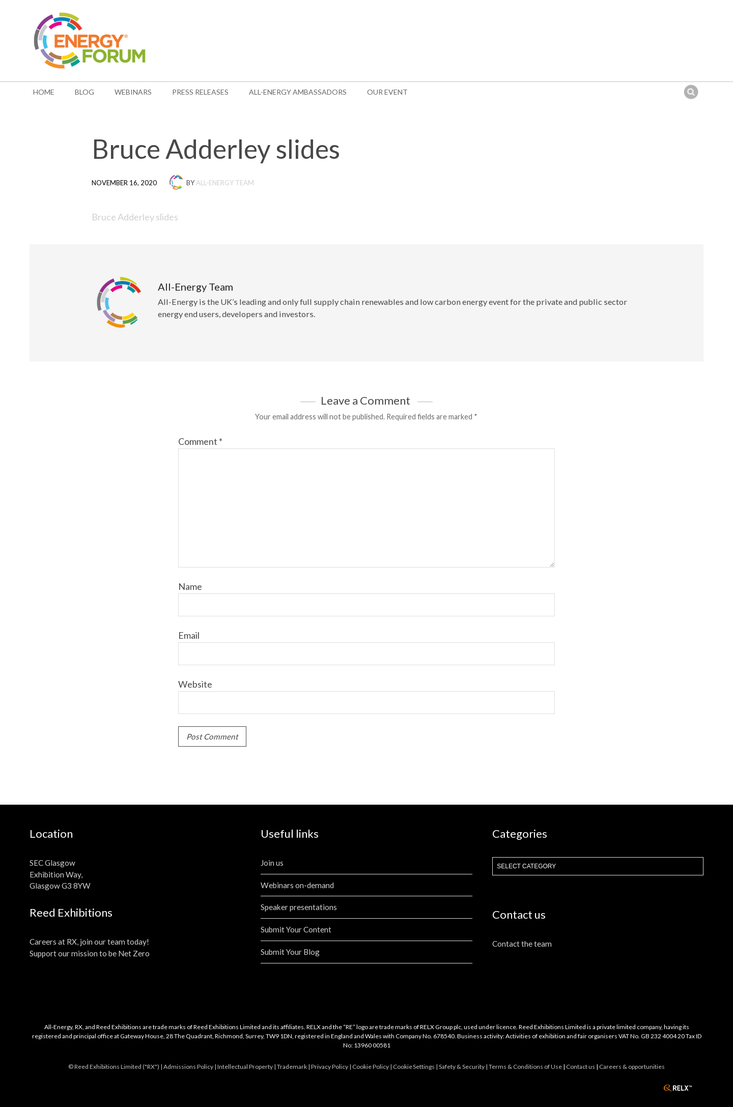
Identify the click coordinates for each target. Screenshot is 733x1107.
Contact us (580, 1066)
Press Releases (200, 92)
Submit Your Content (296, 929)
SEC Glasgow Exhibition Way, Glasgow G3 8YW (60, 874)
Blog (84, 92)
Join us (272, 862)
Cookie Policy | (372, 1066)
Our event (387, 92)
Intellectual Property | (247, 1066)
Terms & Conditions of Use (525, 1066)
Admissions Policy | (190, 1066)
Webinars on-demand (297, 885)
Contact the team (522, 943)
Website (195, 684)
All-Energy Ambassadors (298, 92)
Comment (200, 441)
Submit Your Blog (290, 951)
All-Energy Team (225, 183)
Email (189, 635)
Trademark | (294, 1066)
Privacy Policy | (331, 1066)
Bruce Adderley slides (135, 216)
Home (43, 92)
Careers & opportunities (632, 1066)
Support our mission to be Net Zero (90, 953)
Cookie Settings (414, 1066)
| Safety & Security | (462, 1066)
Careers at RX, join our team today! (89, 941)
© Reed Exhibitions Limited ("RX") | (115, 1066)
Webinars (133, 92)
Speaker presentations (299, 907)
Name (190, 586)
